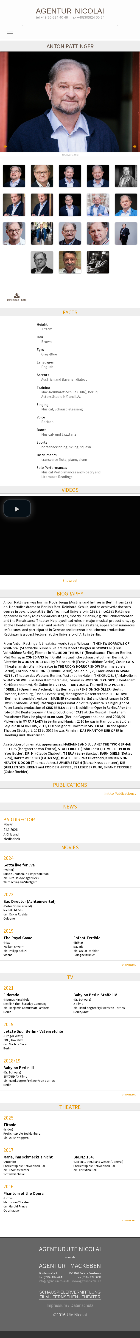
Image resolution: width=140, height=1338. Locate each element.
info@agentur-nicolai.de (54, 1281)
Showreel (70, 580)
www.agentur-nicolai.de (86, 1281)
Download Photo (16, 297)
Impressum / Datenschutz (70, 1305)
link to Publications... (120, 793)
